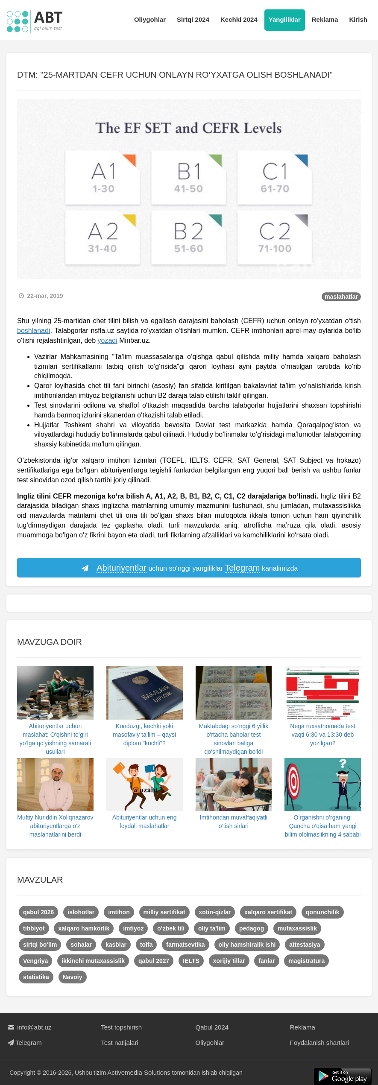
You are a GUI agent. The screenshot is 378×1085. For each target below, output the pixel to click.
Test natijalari (119, 1042)
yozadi (107, 340)
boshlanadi (33, 330)
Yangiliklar (285, 19)
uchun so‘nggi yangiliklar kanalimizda (189, 568)
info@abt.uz (28, 1027)
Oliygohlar (150, 19)
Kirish (358, 19)
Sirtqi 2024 (193, 19)
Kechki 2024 (239, 19)
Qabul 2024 (212, 1027)
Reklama (325, 19)
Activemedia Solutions (139, 1072)
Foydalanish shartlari (319, 1042)
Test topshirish (121, 1027)
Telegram (24, 1042)
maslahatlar (341, 296)
